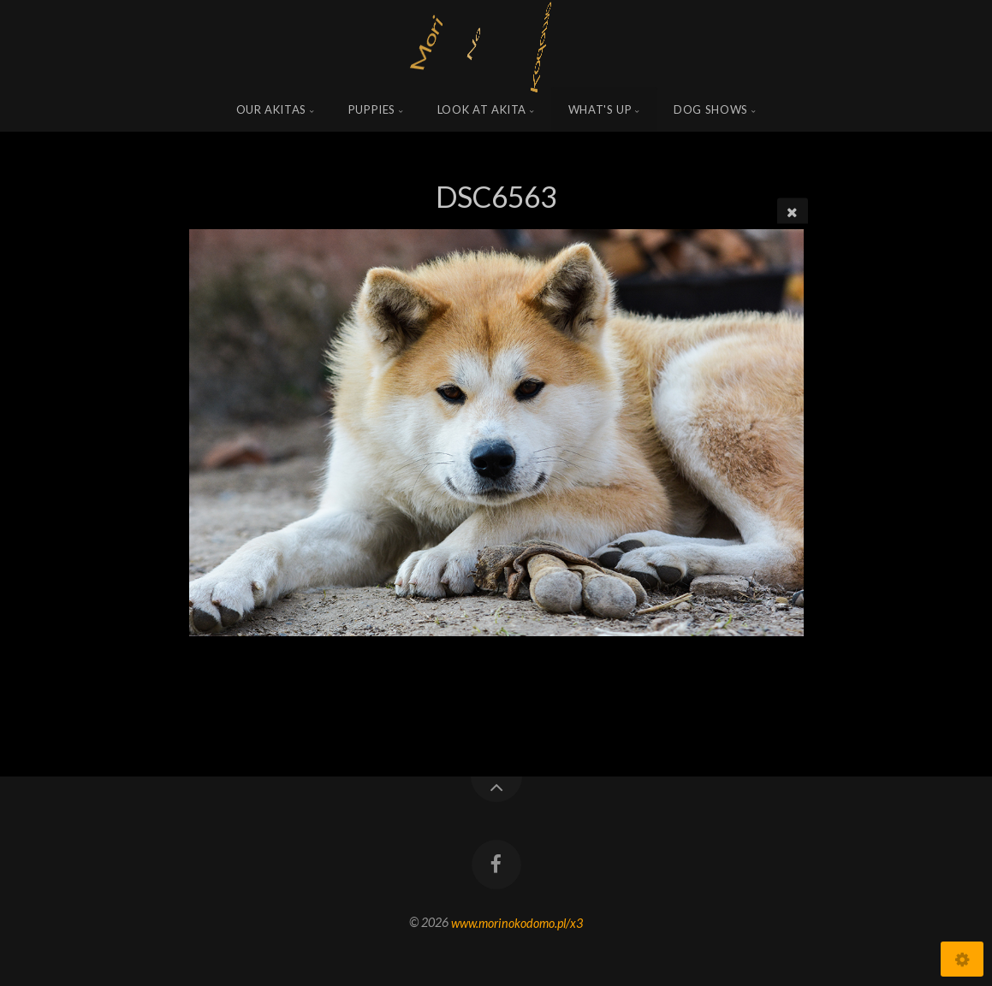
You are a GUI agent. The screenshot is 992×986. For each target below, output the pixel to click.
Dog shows (711, 109)
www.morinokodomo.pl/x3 (517, 922)
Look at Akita (481, 109)
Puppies (372, 109)
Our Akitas (271, 109)
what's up (600, 109)
